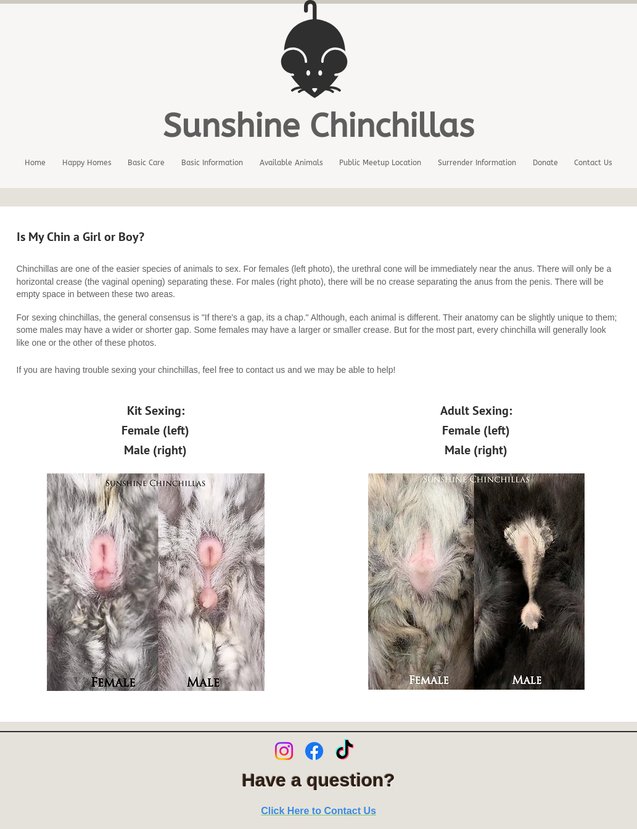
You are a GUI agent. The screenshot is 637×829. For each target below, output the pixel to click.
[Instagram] (284, 751)
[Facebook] (314, 751)
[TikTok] (344, 751)
